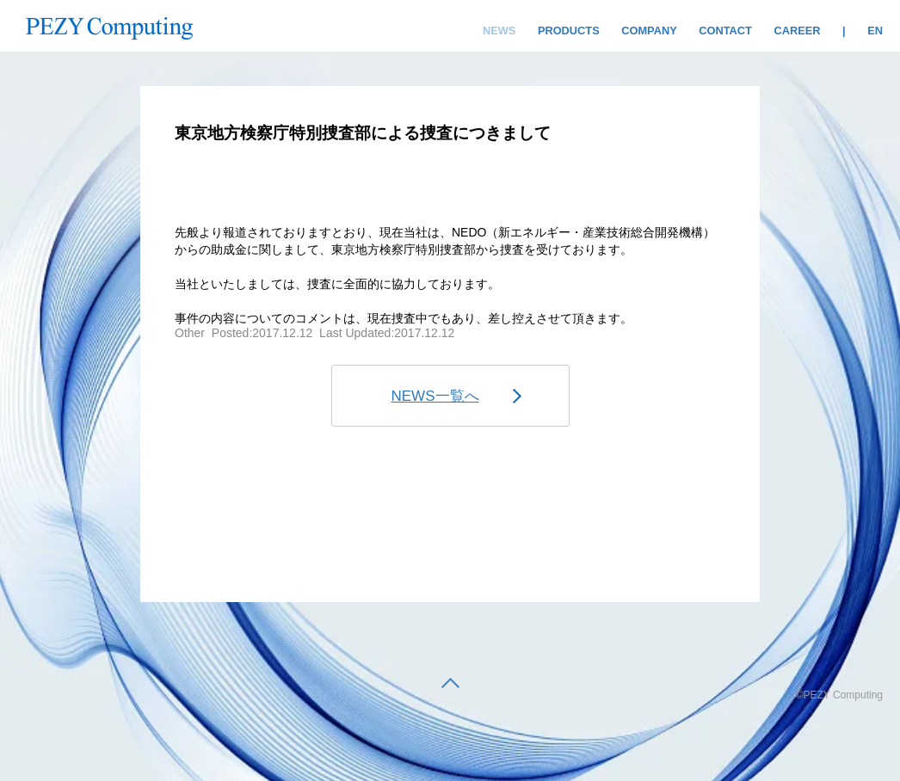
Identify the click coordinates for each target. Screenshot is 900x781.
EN (875, 30)
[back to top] (450, 685)
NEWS (499, 30)
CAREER (797, 30)
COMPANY (648, 30)
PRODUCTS (569, 30)
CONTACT (725, 30)
